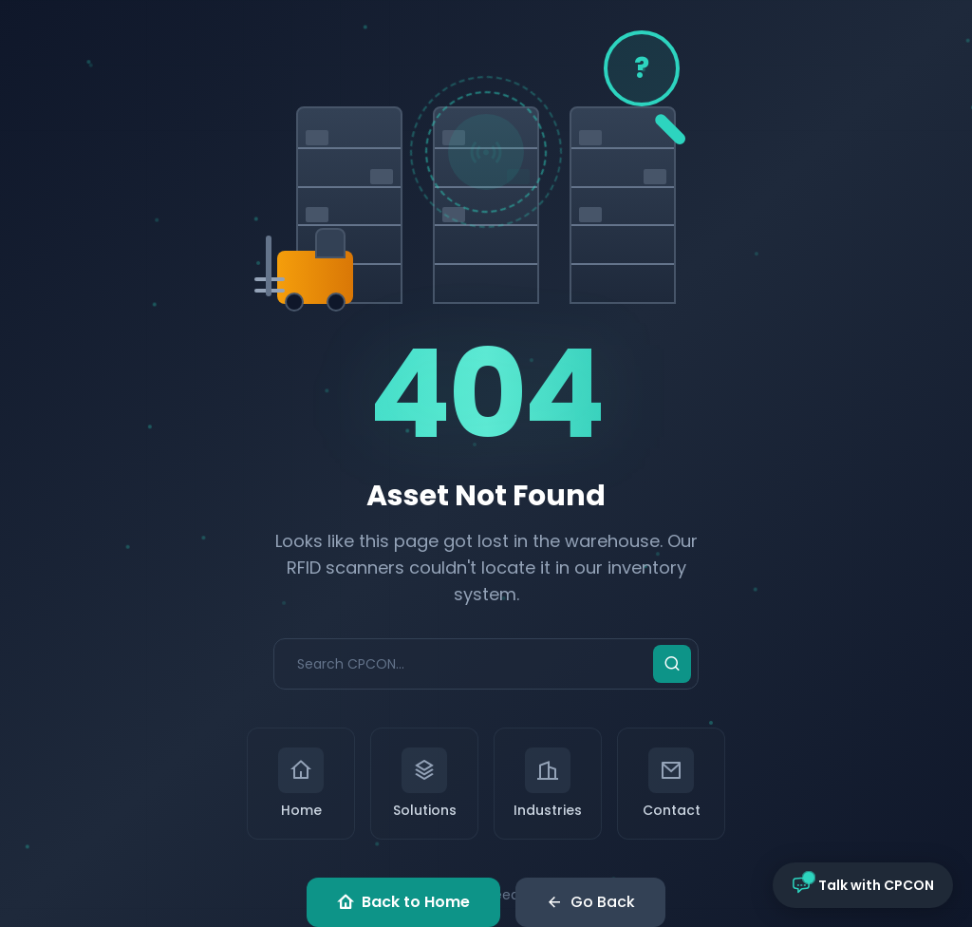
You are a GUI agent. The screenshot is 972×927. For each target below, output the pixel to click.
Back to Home (403, 902)
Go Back (590, 902)
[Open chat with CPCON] (863, 885)
